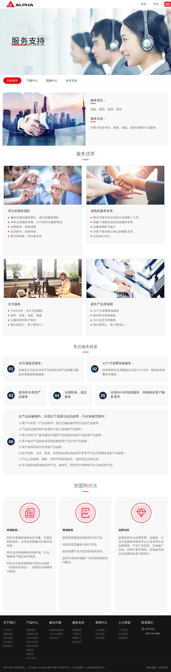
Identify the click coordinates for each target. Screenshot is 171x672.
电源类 (29, 654)
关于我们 (9, 622)
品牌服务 (12, 80)
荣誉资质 (8, 638)
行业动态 (100, 634)
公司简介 (8, 630)
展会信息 (100, 638)
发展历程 (8, 634)
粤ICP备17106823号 (14, 667)
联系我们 (8, 646)
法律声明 (163, 667)
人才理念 (123, 630)
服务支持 (78, 622)
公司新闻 (100, 630)
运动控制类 (32, 638)
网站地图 (151, 667)
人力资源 (124, 622)
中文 (156, 4)
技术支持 (71, 80)
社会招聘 (123, 634)
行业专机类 (32, 642)
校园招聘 (123, 638)
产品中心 (32, 622)
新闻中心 (101, 622)
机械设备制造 (56, 630)
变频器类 (31, 630)
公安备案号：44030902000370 (88, 667)
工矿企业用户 (56, 634)
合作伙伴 (8, 642)
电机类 (29, 650)
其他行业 (54, 638)
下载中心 (32, 80)
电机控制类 (32, 646)
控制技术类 (32, 634)
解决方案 (55, 622)
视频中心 (51, 80)
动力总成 (31, 658)
